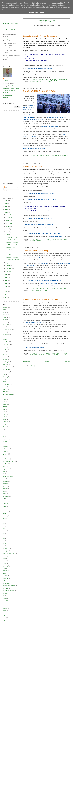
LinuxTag (5, 377)
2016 (6, 209)
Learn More (33, 12)
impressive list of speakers (49, 127)
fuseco (4, 426)
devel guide (6, 496)
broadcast (5, 483)
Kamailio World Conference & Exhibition (29, 107)
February (9, 268)
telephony (5, 362)
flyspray (5, 513)
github (4, 399)
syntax (4, 466)
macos (4, 543)
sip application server (9, 461)
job (3, 436)
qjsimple (5, 575)
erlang (31, 290)
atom (4, 479)
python (4, 573)
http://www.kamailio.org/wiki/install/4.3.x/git (38, 68)
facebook (5, 511)
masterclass (6, 444)
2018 (6, 204)
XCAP (4, 396)
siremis (5, 339)
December (9, 215)
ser (3, 327)
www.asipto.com (7, 39)
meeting (5, 446)
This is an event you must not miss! (34, 148)
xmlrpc (5, 620)
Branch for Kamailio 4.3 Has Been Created (40, 36)
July (7, 229)
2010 (6, 286)
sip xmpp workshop (8, 590)
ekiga (4, 506)
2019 (6, 201)
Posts (6, 187)
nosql (4, 561)
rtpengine (5, 454)
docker (4, 419)
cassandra (5, 488)
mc (3, 546)
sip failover (6, 583)
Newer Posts (26, 361)
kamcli (4, 531)
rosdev (4, 386)
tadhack (5, 598)
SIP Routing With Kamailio (10, 23)
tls (3, 605)
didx (4, 498)
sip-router (5, 324)
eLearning (5, 421)
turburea (5, 608)
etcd (4, 508)
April (8, 263)
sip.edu (5, 593)
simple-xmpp (6, 459)
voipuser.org (6, 469)
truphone (5, 391)
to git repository (37, 258)
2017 (6, 206)
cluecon (5, 347)
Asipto (12, 88)
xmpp (4, 414)
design (4, 493)
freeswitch (5, 342)
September (9, 223)
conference (6, 372)
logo (4, 538)
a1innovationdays (8, 476)
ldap (4, 533)
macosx (5, 441)
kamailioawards (7, 367)
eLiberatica (6, 503)
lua (3, 541)
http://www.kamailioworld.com (34, 347)
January (8, 271)
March (8, 265)
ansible (5, 416)
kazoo (4, 401)
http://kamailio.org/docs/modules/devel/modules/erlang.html (43, 280)
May (7, 234)
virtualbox (5, 613)
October (8, 220)
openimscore (6, 384)
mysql (4, 558)
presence (5, 570)
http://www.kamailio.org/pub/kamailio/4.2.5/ (38, 218)
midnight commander (9, 553)
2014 (6, 275)
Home (47, 361)
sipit (4, 595)
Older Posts (67, 361)
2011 (6, 283)
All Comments (9, 191)
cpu (4, 491)
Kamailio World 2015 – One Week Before (39, 91)
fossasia (5, 516)
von (4, 374)
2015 (6, 212)
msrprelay (5, 556)
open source (6, 344)
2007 (6, 294)
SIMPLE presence (8, 394)
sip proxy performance (9, 585)
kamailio (32, 81)
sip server (5, 334)
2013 (6, 277)
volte (44, 81)
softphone (5, 464)
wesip (4, 618)
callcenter (5, 486)
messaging (5, 551)
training (5, 364)
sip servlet (5, 588)
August (8, 226)
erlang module (43, 263)
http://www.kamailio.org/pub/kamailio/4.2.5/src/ (39, 193)
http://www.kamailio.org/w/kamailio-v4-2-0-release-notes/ (43, 233)
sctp (4, 456)
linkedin (5, 536)
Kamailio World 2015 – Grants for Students (40, 300)
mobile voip (6, 449)
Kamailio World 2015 (56, 236)
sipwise (5, 389)
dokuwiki (5, 501)
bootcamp (5, 481)
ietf (3, 431)
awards (5, 354)
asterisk (5, 332)
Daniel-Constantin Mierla (11, 79)
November (9, 217)
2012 (6, 280)
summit (5, 359)
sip (37, 81)
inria (4, 523)
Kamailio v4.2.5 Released (33, 167)
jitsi (4, 434)
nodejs (4, 451)
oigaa (4, 563)
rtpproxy (5, 406)
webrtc (50, 81)
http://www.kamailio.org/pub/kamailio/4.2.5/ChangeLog (42, 199)
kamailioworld (41, 157)
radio (4, 580)
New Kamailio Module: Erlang (35, 250)
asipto (31, 354)
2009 (6, 289)
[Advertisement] (11, 145)
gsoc (4, 521)
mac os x (5, 404)
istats (4, 528)
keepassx (5, 439)
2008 (6, 292)
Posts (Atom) (34, 366)
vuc (4, 411)
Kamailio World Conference (48, 283)
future (4, 518)
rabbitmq (5, 578)
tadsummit (5, 600)
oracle (4, 568)
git (3, 429)
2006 (6, 297)
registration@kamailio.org (33, 322)
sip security (6, 369)
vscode (4, 615)
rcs (3, 379)
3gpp (4, 471)
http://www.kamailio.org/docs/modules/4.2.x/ (39, 224)
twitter (4, 610)
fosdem (5, 357)
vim (4, 409)
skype (4, 381)
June (7, 232)
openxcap (5, 566)
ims (4, 337)
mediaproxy (6, 548)
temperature (6, 603)
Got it (42, 12)
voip (39, 81)
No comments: (63, 80)
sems (4, 352)
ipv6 (4, 526)
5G (3, 473)
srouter (4, 349)
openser (5, 319)
